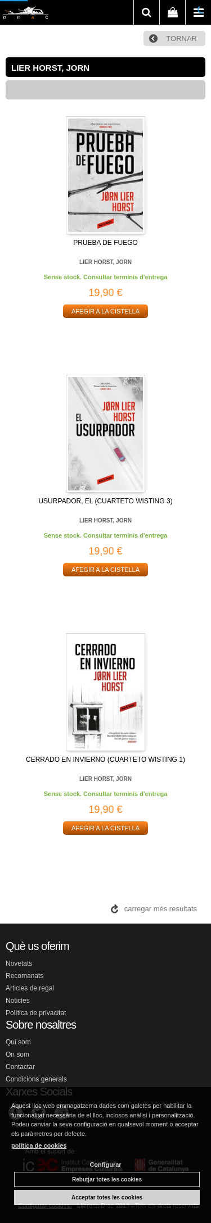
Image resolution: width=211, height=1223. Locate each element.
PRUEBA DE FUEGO (105, 243)
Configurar (105, 1164)
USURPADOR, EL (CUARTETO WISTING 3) (105, 501)
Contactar (20, 1067)
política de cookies (38, 1145)
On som (17, 1054)
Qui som (18, 1042)
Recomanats (24, 976)
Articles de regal (30, 988)
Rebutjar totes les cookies (107, 1179)
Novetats (19, 963)
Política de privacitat (36, 1013)
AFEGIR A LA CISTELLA (105, 311)
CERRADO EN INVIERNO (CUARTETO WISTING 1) (105, 759)
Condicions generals (36, 1079)
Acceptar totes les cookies (106, 1197)
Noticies (18, 1000)
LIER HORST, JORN (105, 262)
